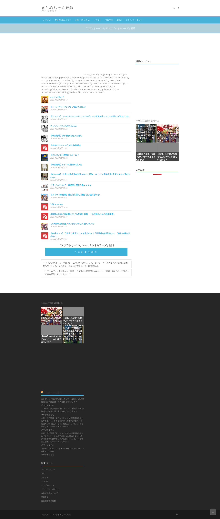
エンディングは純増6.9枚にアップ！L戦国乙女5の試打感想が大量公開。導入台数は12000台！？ (62, 400)
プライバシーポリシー (135, 20)
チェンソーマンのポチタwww (63, 126)
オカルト (97, 20)
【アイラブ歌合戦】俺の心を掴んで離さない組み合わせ (75, 194)
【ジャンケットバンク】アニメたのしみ (68, 106)
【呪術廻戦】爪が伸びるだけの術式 (66, 135)
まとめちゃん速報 (57, 7)
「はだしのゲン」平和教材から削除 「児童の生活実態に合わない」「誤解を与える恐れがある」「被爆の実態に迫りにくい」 (86, 272)
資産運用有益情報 (48, 501)
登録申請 (109, 20)
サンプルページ (47, 485)
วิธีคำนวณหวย (56, 204)
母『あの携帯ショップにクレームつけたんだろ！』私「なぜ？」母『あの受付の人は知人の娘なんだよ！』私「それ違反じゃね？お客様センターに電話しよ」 (85, 264)
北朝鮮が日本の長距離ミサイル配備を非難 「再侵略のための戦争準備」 (82, 214)
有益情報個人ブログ (63, 20)
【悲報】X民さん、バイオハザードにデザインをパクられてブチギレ (62, 450)
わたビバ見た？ (57, 97)
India (119, 20)
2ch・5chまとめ (82, 20)
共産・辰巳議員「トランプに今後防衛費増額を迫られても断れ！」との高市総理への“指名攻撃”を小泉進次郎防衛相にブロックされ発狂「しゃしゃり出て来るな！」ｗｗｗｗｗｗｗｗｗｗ (62, 422)
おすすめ (47, 20)
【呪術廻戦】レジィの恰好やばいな (66, 164)
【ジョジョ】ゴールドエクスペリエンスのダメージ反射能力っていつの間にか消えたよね (89, 116)
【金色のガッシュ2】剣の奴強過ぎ (65, 145)
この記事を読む (86, 252)
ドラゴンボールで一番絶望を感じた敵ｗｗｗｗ (71, 185)
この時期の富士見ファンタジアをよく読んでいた (72, 223)
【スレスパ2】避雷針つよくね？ (64, 155)
